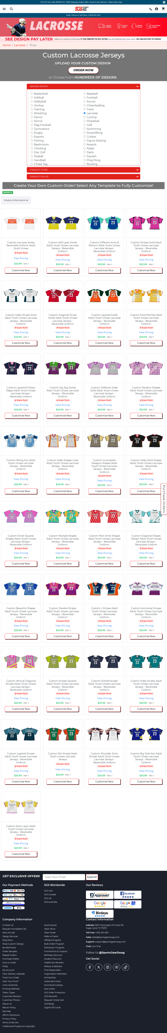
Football (92, 97)
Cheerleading (96, 105)
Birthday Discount (53, 955)
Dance (38, 117)
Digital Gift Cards (52, 1007)
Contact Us (8, 925)
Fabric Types (8, 992)
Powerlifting (95, 132)
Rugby (38, 132)
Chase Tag (40, 164)
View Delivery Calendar (13, 974)
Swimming (94, 128)
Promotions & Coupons (55, 951)
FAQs (5, 966)
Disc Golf (39, 152)
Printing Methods (11, 989)
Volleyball (40, 101)
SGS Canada (50, 894)
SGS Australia (50, 902)
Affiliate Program (52, 940)
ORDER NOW (83, 70)
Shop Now (7, 940)
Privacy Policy (9, 1019)
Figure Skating (96, 140)
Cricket (91, 136)
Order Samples (9, 951)
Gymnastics (41, 128)
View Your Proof (10, 981)
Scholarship (50, 977)
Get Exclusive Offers (20, 876)
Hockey (39, 105)
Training (39, 109)
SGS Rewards (50, 996)
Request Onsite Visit (54, 1000)
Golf (89, 125)
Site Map (6, 1011)
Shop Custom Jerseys (13, 944)
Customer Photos (11, 1000)
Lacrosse (19, 45)
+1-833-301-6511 (94, 15)
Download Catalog (53, 985)
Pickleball (93, 121)
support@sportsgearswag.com (110, 941)
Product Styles (39, 176)
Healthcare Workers (54, 962)
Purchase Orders (164, 499)
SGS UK (48, 898)
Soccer (91, 101)
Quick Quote (50, 925)
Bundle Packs (9, 947)
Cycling (92, 117)
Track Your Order (10, 977)
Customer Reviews (11, 996)
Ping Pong (93, 160)
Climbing (40, 148)
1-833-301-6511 (101, 932)
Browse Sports (39, 86)
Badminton (41, 144)
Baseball (92, 93)
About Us (7, 1004)
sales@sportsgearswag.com (106, 937)
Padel (90, 148)
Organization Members (55, 974)
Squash (92, 156)
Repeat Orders (9, 955)
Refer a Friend (51, 936)
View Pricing (21, 258)
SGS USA (48, 891)
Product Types (38, 170)
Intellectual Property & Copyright (18, 1026)
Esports (39, 136)
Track (90, 109)
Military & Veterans (53, 966)
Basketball (41, 93)
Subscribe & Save (52, 981)
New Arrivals (8, 932)
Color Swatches (10, 985)
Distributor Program (54, 947)
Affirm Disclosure (11, 1015)
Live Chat (96, 946)
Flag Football (42, 125)
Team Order (50, 932)
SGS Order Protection (54, 992)
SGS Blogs (49, 1004)
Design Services (10, 936)
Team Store (49, 929)
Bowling (92, 164)
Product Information (15, 200)
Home (7, 45)
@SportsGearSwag (112, 952)
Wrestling (40, 113)
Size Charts (49, 989)
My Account (8, 970)
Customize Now (21, 270)
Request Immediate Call (14, 929)
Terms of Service (10, 1022)
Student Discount (52, 959)
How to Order (9, 962)
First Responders (52, 970)
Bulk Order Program (54, 944)
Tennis (38, 121)
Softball (39, 97)
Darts (90, 152)
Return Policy (9, 1007)
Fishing (39, 140)
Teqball (38, 156)
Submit (92, 877)
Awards (91, 144)
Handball (40, 160)
